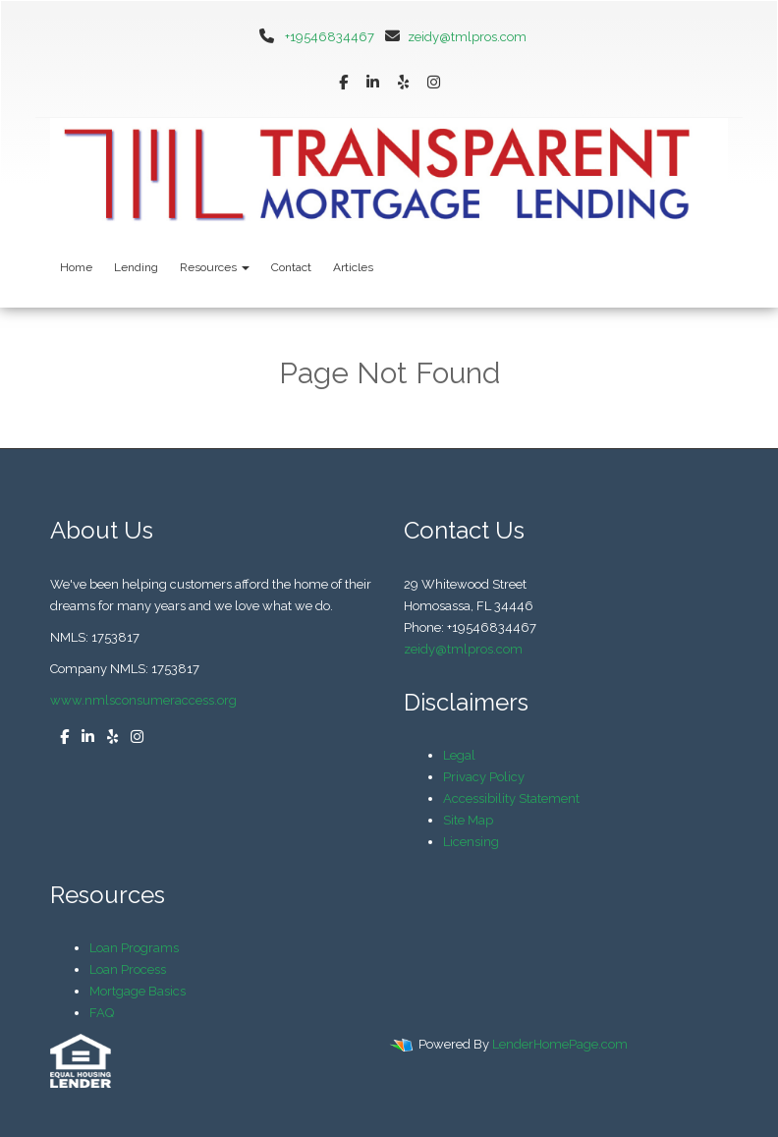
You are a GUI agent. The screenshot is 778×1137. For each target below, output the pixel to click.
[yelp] (403, 83)
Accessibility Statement (511, 798)
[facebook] (343, 83)
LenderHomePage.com (560, 1044)
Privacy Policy (484, 776)
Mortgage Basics (137, 991)
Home (76, 267)
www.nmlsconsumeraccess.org (143, 700)
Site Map (468, 820)
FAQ (101, 1012)
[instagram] (433, 83)
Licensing (471, 841)
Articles (353, 267)
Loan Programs (134, 947)
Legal (459, 755)
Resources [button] (215, 267)
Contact (291, 267)
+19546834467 (329, 36)
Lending (136, 267)
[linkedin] (373, 83)
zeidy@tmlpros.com (452, 36)
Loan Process (127, 969)
